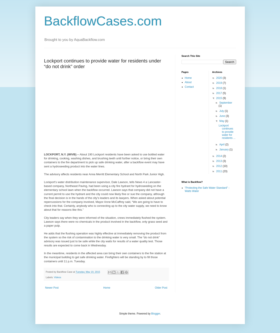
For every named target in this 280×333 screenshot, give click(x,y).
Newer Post (52, 287)
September (225, 102)
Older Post (161, 287)
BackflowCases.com (103, 21)
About (188, 82)
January (224, 149)
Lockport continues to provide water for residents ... (227, 132)
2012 (219, 166)
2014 (219, 156)
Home (106, 287)
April (222, 144)
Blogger (155, 313)
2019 (219, 82)
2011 (219, 171)
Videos (57, 277)
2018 (219, 88)
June (222, 116)
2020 (219, 77)
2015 (219, 98)
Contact (189, 86)
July (222, 111)
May (222, 121)
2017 (219, 93)
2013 (219, 161)
